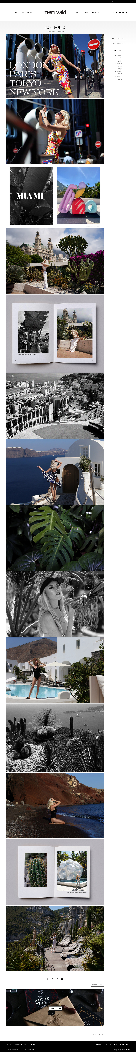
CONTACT (95, 12)
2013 (118, 76)
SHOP (78, 12)
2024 (118, 55)
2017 (118, 66)
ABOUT (15, 12)
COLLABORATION (20, 1044)
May (118, 58)
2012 (118, 79)
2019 (118, 61)
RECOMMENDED (118, 43)
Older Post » (97, 985)
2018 (118, 63)
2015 (118, 71)
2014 (118, 74)
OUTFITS (33, 1044)
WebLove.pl (126, 1049)
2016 (118, 69)
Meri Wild (31, 1049)
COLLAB (86, 12)
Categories (26, 12)
